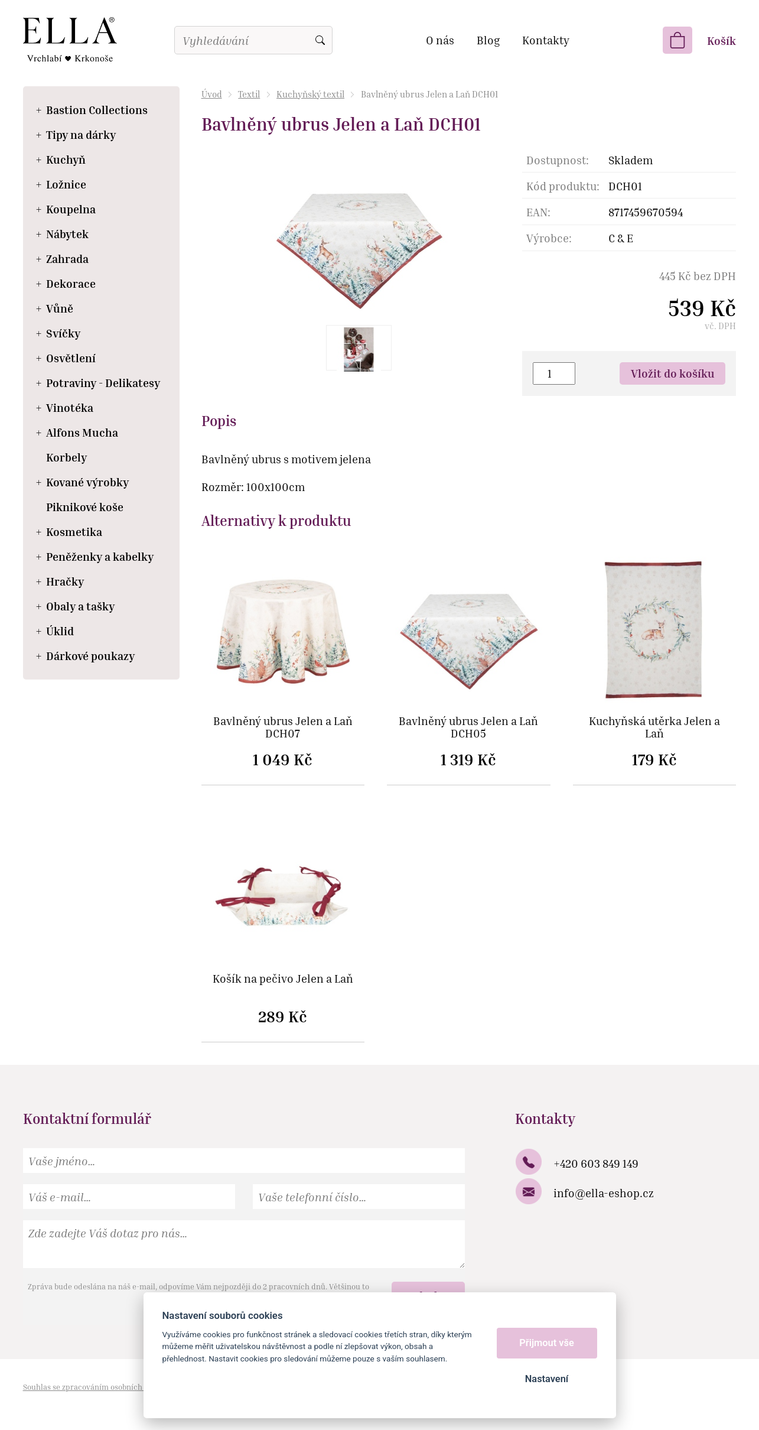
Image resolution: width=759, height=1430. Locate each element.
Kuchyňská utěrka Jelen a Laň (654, 727)
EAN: (538, 212)
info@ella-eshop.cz (603, 1193)
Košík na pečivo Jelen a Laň (283, 979)
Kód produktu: (563, 186)
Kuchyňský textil (310, 94)
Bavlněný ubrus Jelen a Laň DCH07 (283, 727)
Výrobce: (549, 238)
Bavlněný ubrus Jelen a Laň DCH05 (468, 727)
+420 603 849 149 (596, 1163)
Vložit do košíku (673, 373)
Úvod (211, 94)
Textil (249, 94)
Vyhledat (320, 40)
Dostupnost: (557, 160)
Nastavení (546, 1378)
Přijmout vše (546, 1342)
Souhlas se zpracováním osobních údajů (94, 1387)
